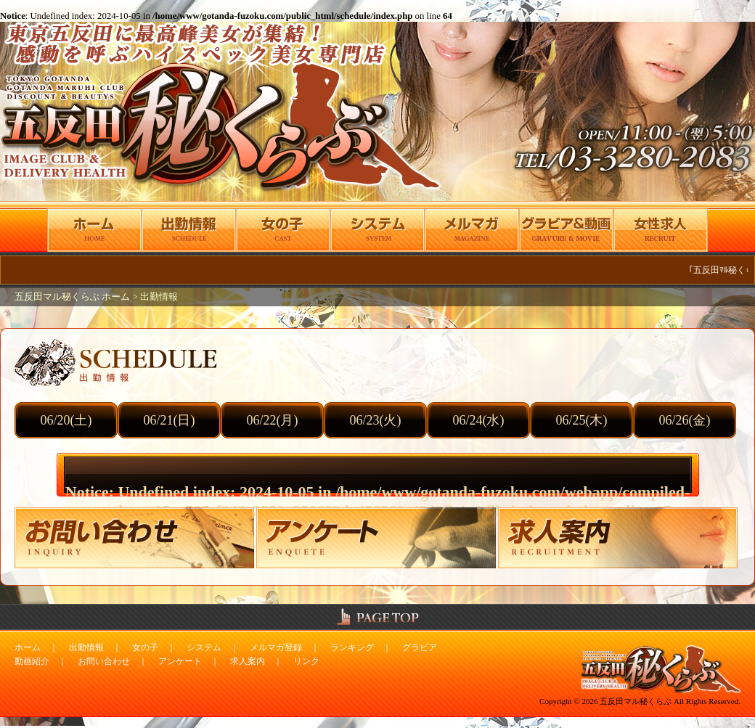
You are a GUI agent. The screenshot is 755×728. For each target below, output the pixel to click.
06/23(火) (375, 420)
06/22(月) (272, 420)
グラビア (419, 647)
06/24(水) (479, 420)
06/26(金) (685, 420)
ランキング (352, 647)
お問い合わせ (104, 661)
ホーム (28, 647)
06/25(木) (582, 420)
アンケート (180, 661)
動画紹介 (32, 661)
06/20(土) (66, 420)
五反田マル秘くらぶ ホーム (73, 297)
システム (204, 647)
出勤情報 (159, 297)
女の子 (145, 647)
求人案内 (247, 661)
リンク (306, 661)
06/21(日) (169, 420)
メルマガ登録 (276, 647)
